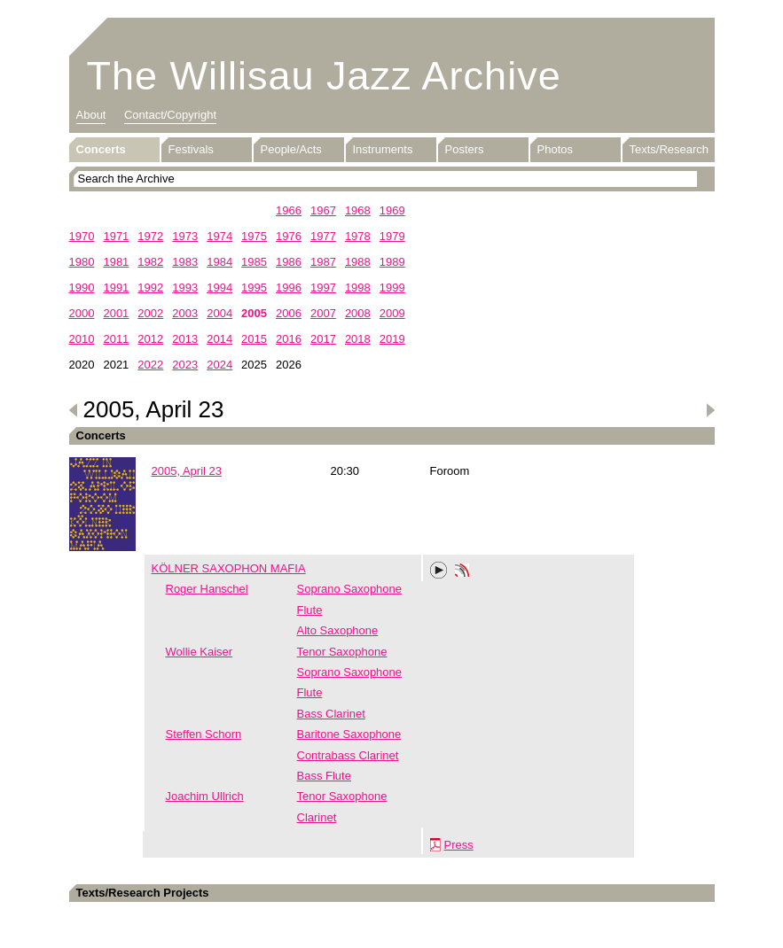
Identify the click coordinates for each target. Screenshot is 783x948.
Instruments (383, 149)
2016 (288, 339)
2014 (219, 339)
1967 (323, 210)
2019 (392, 339)
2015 (254, 339)
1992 (150, 287)
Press (459, 844)
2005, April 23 (187, 471)
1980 (82, 261)
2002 (150, 313)
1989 (392, 261)
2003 (185, 313)
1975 (254, 236)
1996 (288, 287)
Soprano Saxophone (350, 588)
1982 (150, 261)
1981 (116, 261)
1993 (185, 287)
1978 (358, 236)
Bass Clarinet (331, 713)
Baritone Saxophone (349, 734)
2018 (358, 339)
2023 (185, 364)
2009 (392, 313)
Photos (555, 149)
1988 (358, 261)
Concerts (101, 149)
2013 (185, 339)
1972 (150, 236)
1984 (219, 261)
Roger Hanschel (207, 588)
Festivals (191, 149)
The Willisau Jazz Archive (324, 75)
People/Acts (291, 149)
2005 (254, 313)
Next (710, 410)
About (91, 114)
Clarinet (317, 817)
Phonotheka (462, 572)
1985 (254, 261)
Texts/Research (669, 149)
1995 (254, 287)
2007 (323, 313)
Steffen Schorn (204, 734)
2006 (288, 313)
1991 (116, 287)
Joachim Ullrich (205, 796)
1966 (288, 210)
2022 (150, 364)
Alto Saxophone (338, 630)
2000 (82, 313)
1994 (219, 287)
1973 (185, 236)
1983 (185, 261)
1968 (358, 210)
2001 (116, 313)
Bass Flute (324, 775)
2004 (219, 313)
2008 (358, 313)
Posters (464, 149)
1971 (116, 236)
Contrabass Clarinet (348, 755)
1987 (323, 261)
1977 (323, 236)
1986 (288, 261)
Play (439, 570)
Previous (73, 410)
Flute (310, 610)
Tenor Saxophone (342, 651)
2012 (150, 339)
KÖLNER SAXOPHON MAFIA (229, 568)
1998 (358, 287)
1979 (392, 236)
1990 (82, 287)
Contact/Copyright (170, 114)
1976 (288, 236)
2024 (219, 364)
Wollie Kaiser (199, 651)
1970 (82, 236)
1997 (323, 287)
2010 (82, 339)
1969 (392, 210)
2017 (323, 339)
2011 (116, 339)
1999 (392, 287)
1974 (219, 236)
